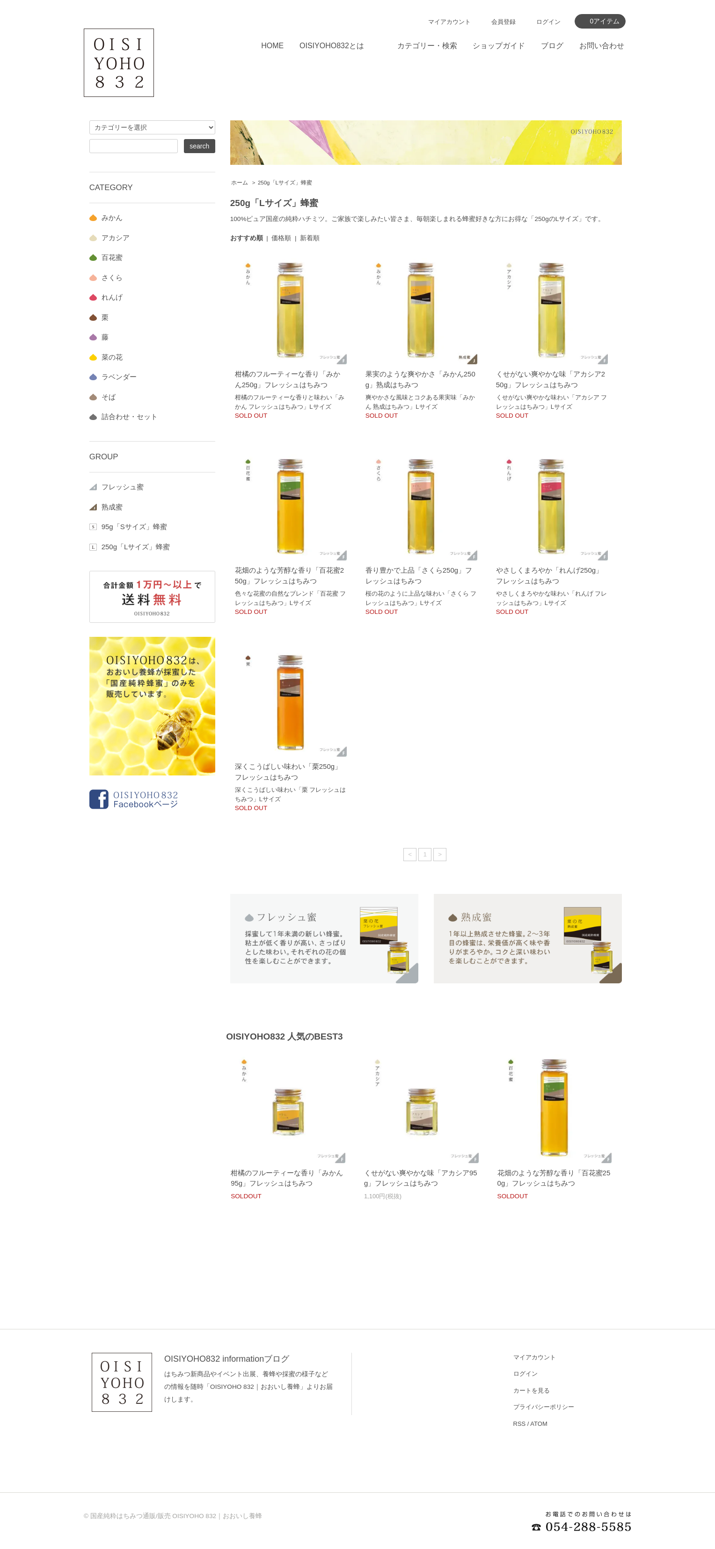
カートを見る (531, 1390)
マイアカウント (449, 21)
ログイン (548, 21)
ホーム (239, 182)
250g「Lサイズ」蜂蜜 (285, 182)
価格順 (281, 238)
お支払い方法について (406, 1390)
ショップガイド (499, 46)
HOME (272, 46)
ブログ (552, 46)
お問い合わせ (601, 46)
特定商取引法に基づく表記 (412, 1456)
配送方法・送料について (409, 1406)
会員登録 (503, 21)
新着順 (310, 238)
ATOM (538, 1423)
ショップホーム (397, 1357)
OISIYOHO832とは (331, 46)
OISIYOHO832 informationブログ (226, 1359)
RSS (519, 1423)
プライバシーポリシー (543, 1406)
